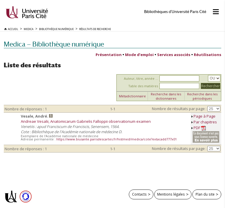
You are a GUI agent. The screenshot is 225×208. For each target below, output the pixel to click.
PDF (200, 128)
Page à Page (204, 116)
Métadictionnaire (132, 96)
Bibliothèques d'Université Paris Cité (175, 12)
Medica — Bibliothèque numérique (54, 44)
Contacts (139, 194)
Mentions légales (171, 194)
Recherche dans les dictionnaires (166, 96)
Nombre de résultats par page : (179, 108)
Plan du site (205, 194)
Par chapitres (205, 122)
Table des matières (143, 86)
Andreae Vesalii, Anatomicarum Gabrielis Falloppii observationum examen (86, 121)
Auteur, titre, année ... (141, 78)
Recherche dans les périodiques (202, 96)
